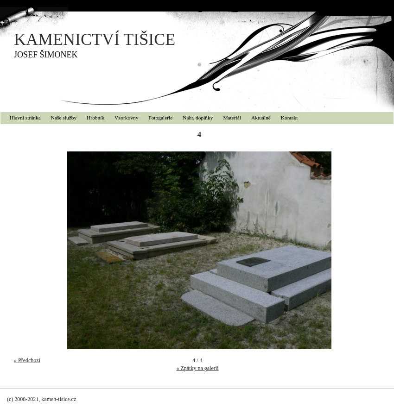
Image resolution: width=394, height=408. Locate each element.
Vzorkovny (126, 117)
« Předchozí (27, 360)
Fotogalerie (160, 117)
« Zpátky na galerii (198, 368)
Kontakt (289, 117)
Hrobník (95, 117)
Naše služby (63, 117)
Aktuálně (261, 117)
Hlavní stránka (25, 117)
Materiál (232, 117)
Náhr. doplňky (198, 117)
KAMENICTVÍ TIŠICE (94, 39)
